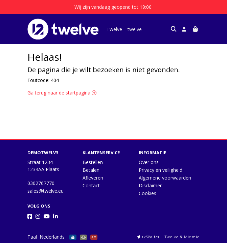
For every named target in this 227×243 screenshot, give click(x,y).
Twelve (114, 29)
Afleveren (93, 177)
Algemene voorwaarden (165, 177)
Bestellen (93, 162)
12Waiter (151, 237)
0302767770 (40, 183)
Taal (32, 237)
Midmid (192, 237)
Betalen (91, 170)
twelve (135, 29)
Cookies (147, 193)
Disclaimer (150, 185)
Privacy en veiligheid (160, 170)
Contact (91, 185)
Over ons (149, 162)
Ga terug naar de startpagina (61, 92)
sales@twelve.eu (45, 191)
